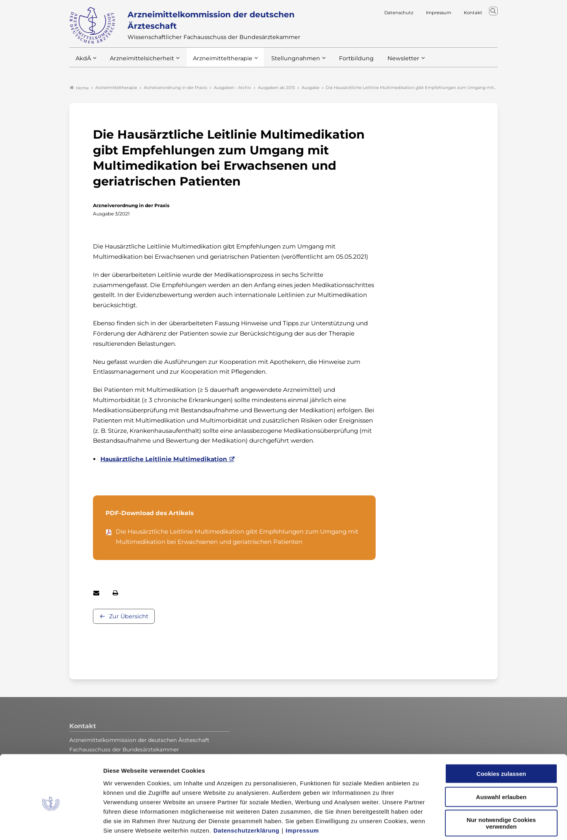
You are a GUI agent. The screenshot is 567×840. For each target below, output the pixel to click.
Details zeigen (419, 824)
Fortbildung (342, 62)
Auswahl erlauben (501, 759)
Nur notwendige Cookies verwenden (501, 785)
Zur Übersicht (128, 616)
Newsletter (387, 62)
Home (79, 88)
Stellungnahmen (285, 62)
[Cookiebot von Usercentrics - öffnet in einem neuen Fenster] (51, 825)
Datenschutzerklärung (246, 792)
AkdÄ (83, 62)
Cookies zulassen (501, 736)
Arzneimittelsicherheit (139, 62)
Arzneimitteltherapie (216, 62)
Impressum (302, 792)
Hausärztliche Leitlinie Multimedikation (163, 460)
